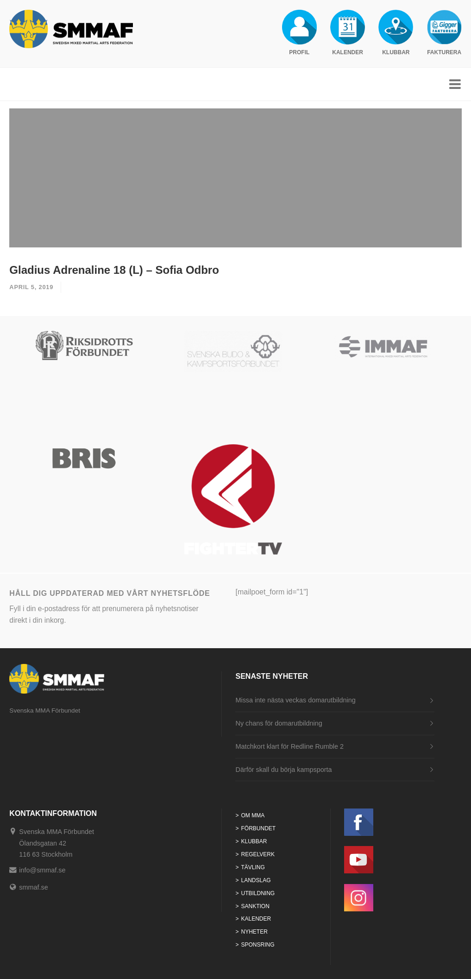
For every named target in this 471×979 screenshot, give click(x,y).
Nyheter (254, 931)
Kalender (256, 919)
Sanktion (255, 906)
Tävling (253, 867)
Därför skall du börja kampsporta (283, 769)
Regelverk (258, 854)
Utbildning (258, 893)
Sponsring (258, 944)
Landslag (256, 880)
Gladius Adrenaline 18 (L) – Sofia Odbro (114, 270)
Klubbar (254, 841)
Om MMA (253, 815)
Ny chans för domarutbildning (278, 723)
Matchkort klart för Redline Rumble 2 (289, 746)
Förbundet (258, 828)
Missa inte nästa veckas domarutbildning (295, 700)
